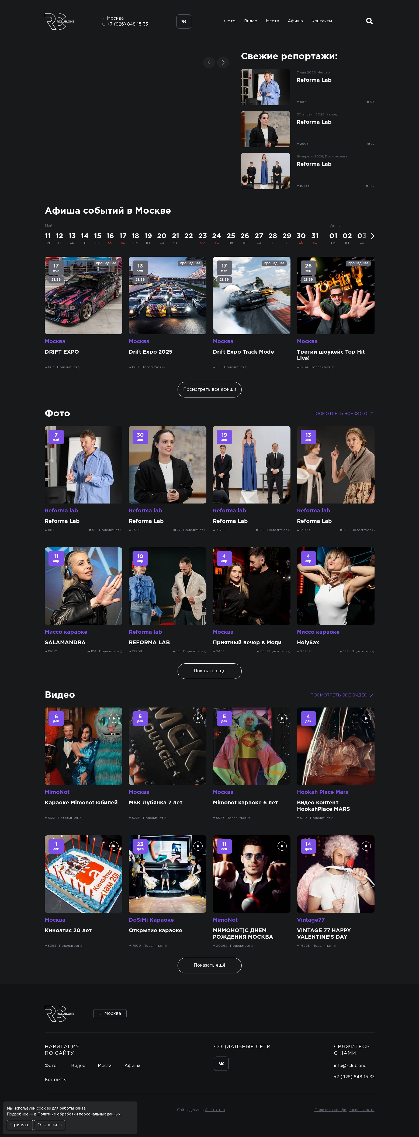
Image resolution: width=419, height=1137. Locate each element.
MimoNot (57, 792)
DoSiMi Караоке (151, 920)
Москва (55, 341)
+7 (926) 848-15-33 (127, 24)
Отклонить (49, 1125)
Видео (250, 21)
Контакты (321, 21)
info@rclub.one (350, 1066)
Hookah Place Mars (322, 792)
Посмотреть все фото (344, 414)
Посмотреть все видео (342, 695)
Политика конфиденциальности (344, 1110)
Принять (19, 1125)
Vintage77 (311, 920)
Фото (230, 21)
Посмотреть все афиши (209, 390)
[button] (209, 62)
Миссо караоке (66, 632)
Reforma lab (61, 510)
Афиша (295, 21)
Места (272, 21)
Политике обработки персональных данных (79, 1114)
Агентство (215, 1110)
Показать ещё (210, 671)
